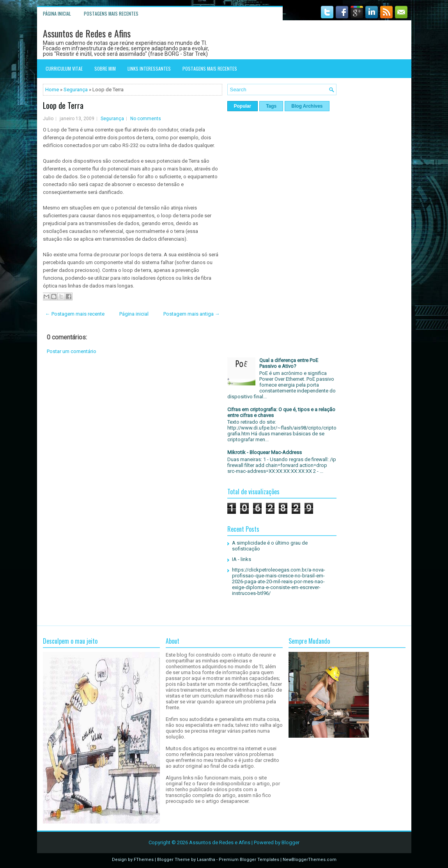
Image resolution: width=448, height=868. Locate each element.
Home (52, 89)
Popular (242, 106)
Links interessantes (149, 68)
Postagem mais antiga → (191, 314)
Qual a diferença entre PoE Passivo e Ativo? (288, 363)
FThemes (144, 859)
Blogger (290, 842)
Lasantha (206, 859)
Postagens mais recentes (111, 13)
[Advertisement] (132, 423)
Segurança (76, 89)
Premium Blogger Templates (249, 859)
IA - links (241, 559)
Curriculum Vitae (64, 68)
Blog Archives (306, 106)
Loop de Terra (63, 105)
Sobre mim (105, 68)
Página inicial (57, 13)
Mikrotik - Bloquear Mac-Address (264, 452)
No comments (145, 118)
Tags (271, 106)
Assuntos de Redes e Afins (87, 33)
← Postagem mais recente (74, 314)
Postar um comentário (71, 351)
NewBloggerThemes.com (309, 859)
